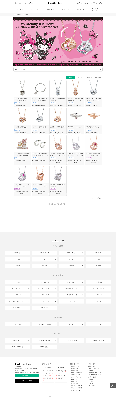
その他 (99, 301)
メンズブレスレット (71, 295)
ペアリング (17, 253)
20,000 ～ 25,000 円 (98, 340)
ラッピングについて (77, 377)
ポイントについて (77, 390)
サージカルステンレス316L (44, 324)
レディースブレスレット (72, 288)
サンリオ (20, 14)
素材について (77, 381)
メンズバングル (98, 295)
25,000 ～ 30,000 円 (17, 347)
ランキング (17, 265)
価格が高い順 (89, 77)
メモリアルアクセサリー (44, 301)
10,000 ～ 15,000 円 (44, 340)
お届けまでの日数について (77, 372)
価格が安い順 (98, 77)
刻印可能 (71, 265)
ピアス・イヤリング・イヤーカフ (17, 301)
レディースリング (17, 288)
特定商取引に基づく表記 (95, 372)
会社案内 (95, 370)
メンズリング (17, 295)
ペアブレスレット (72, 253)
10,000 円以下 (17, 340)
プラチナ (98, 324)
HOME (15, 14)
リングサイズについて (77, 385)
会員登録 (95, 379)
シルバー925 (17, 324)
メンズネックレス (44, 295)
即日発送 (44, 265)
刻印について (77, 379)
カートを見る (95, 385)
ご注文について (77, 366)
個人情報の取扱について (95, 374)
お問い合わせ (31, 2)
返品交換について (77, 374)
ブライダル (17, 259)
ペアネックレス (44, 253)
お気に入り (86, 2)
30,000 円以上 (44, 347)
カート (100, 2)
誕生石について (77, 383)
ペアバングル (99, 253)
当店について (22, 2)
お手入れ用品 (44, 307)
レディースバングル (98, 288)
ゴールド (71, 324)
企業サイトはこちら (27, 380)
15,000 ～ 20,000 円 (71, 340)
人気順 (80, 77)
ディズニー (44, 259)
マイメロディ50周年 (21, 69)
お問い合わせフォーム (27, 375)
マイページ (94, 2)
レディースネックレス (44, 288)
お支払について (77, 368)
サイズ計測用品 (17, 307)
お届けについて (77, 370)
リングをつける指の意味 (77, 387)
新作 (99, 259)
